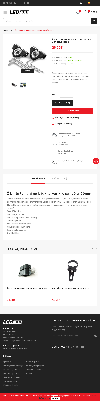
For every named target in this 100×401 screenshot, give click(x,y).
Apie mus (7, 362)
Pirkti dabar (73, 111)
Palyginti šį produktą (63, 124)
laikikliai (67, 161)
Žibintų (61, 161)
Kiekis (54, 94)
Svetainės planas (10, 381)
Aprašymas (38, 178)
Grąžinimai (30, 373)
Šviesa (54, 163)
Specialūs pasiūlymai (34, 370)
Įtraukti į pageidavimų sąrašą (67, 118)
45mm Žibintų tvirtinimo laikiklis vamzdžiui (70, 288)
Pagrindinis (7, 30)
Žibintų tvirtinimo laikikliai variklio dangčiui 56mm (35, 30)
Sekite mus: (7, 3)
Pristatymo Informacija (13, 366)
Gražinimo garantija (11, 370)
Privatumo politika (11, 373)
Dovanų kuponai (32, 362)
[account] (81, 3)
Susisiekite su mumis (12, 377)
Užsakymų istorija (10, 385)
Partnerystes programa (35, 366)
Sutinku (55, 398)
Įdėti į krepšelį (63, 102)
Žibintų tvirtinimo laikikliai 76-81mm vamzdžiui (27, 288)
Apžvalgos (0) (60, 178)
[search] (94, 21)
